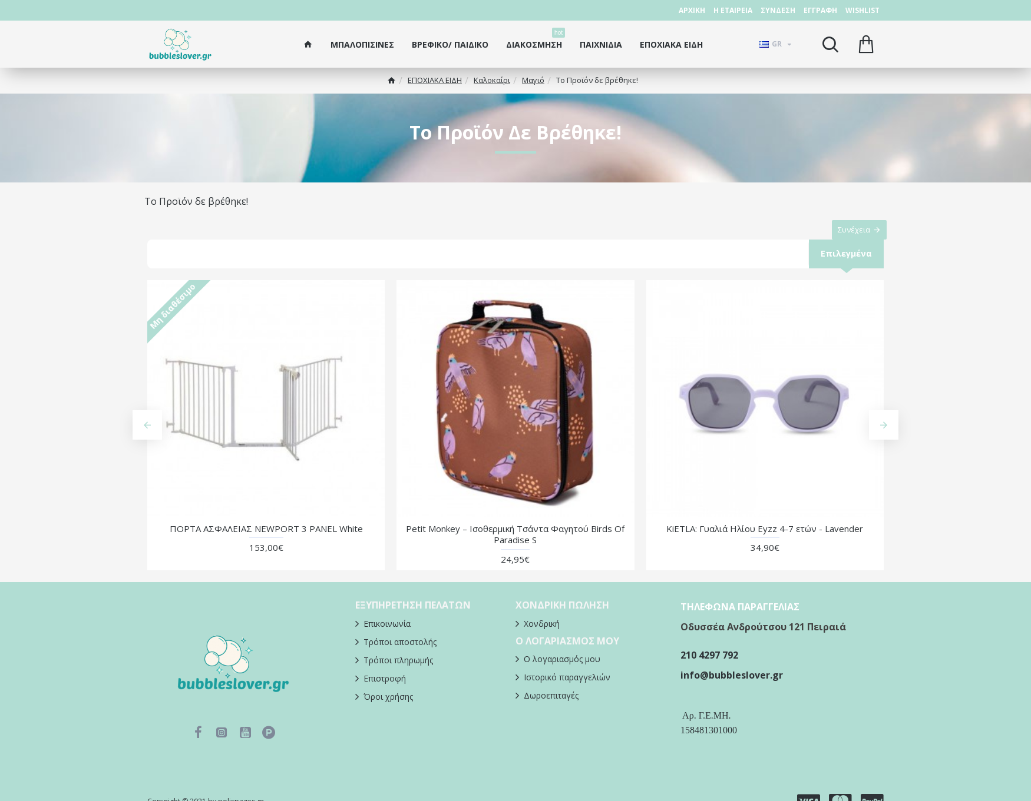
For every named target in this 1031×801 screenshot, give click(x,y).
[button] (147, 438)
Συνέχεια (848, 235)
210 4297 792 (709, 668)
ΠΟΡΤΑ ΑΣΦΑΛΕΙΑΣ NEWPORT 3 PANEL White (266, 541)
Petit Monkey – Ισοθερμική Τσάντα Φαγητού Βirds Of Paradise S (515, 547)
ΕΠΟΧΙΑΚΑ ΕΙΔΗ (435, 80)
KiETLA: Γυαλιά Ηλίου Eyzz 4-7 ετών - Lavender (764, 541)
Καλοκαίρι (492, 80)
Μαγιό (533, 80)
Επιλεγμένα (845, 265)
